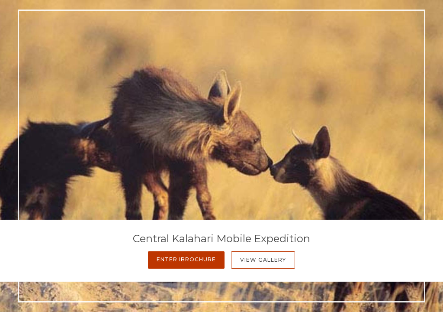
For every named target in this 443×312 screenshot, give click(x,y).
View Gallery (263, 260)
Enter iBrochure (186, 259)
